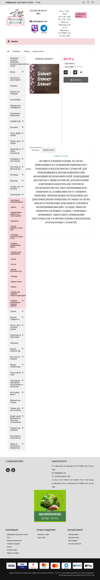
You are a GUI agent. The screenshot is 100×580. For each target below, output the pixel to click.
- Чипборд (13, 276)
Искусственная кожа (16, 373)
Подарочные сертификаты (15, 106)
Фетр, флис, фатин (15, 393)
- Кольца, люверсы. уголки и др (16, 228)
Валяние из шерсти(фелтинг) (17, 79)
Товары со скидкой (13, 553)
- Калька (13, 287)
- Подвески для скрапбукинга (15, 253)
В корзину (76, 80)
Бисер (12, 72)
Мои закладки (72, 541)
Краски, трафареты (14, 318)
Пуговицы (14, 175)
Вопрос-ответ (48, 150)
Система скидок (12, 550)
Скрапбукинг (15, 194)
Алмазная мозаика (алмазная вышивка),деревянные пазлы (18, 62)
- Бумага (13, 207)
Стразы (13, 311)
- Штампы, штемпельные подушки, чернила (15, 303)
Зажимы (13, 86)
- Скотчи (13, 264)
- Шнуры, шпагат (16, 282)
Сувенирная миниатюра (15, 114)
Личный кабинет (73, 534)
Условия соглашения (13, 544)
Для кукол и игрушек (15, 358)
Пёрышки (14, 343)
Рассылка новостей (74, 544)
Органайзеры (15, 99)
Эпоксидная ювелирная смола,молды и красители (16, 383)
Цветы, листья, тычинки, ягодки (16, 327)
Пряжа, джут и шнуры (16, 142)
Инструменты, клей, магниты (16, 437)
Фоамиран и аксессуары (15, 160)
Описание (35, 150)
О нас (38, 2)
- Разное (13, 259)
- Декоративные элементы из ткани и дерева (16, 214)
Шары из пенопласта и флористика (15, 446)
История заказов (73, 537)
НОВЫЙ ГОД (15, 121)
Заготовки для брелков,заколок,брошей (18, 168)
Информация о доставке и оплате (20, 2)
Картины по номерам (15, 93)
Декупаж (14, 181)
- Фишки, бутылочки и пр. (16, 270)
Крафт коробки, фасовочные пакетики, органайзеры (16, 419)
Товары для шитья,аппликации (18, 409)
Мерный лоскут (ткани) (16, 401)
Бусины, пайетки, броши (16, 350)
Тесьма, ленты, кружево (16, 188)
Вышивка (14, 127)
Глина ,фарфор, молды (16, 134)
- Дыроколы (14, 221)
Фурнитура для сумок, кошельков (16, 151)
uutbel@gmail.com (39, 21)
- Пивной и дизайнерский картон (15, 245)
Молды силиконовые (15, 366)
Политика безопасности (14, 541)
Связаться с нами (43, 534)
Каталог (9, 547)
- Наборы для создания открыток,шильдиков (18, 293)
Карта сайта (41, 537)
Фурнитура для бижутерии (16, 336)
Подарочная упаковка (15, 429)
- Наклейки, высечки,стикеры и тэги (16, 236)
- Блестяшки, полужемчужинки (16, 201)
